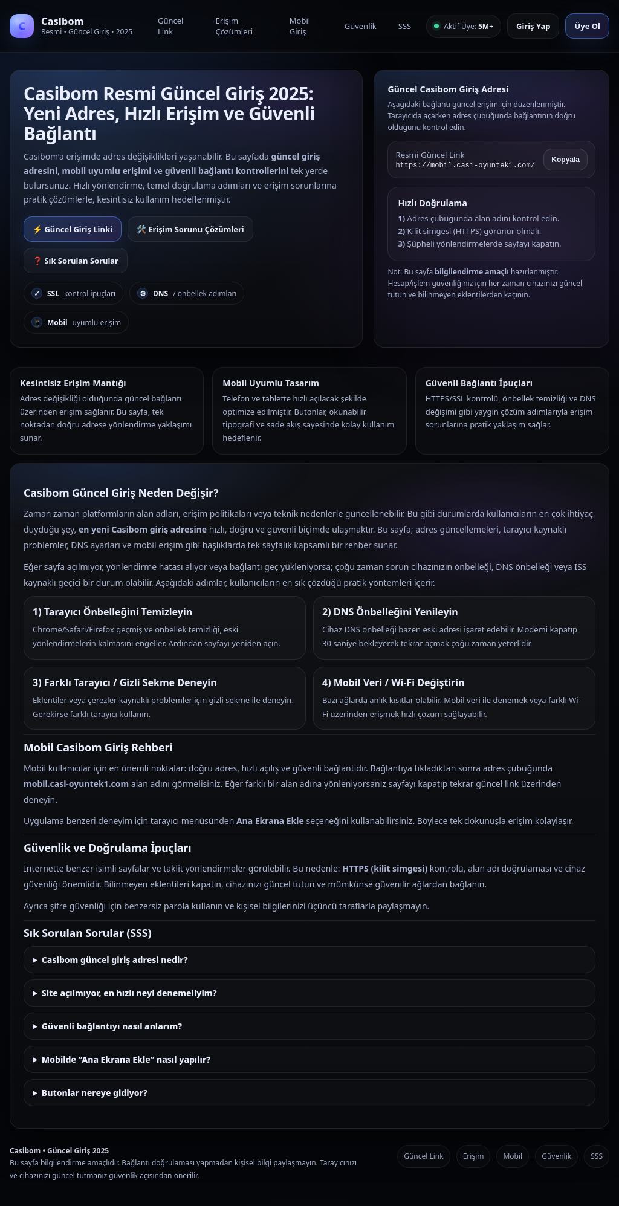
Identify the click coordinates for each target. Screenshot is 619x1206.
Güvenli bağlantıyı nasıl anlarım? (112, 1026)
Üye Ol (587, 26)
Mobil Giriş (300, 26)
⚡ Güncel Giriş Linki (72, 229)
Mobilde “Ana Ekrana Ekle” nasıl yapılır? (126, 1059)
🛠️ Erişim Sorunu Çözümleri (190, 229)
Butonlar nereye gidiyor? (94, 1092)
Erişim (473, 1156)
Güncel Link (170, 26)
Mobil (512, 1156)
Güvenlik (361, 26)
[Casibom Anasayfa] (76, 26)
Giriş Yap (533, 26)
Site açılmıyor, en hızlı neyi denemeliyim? (129, 993)
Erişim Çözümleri (234, 26)
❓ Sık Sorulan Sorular (75, 260)
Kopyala (565, 159)
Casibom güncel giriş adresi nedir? (115, 959)
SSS (404, 26)
